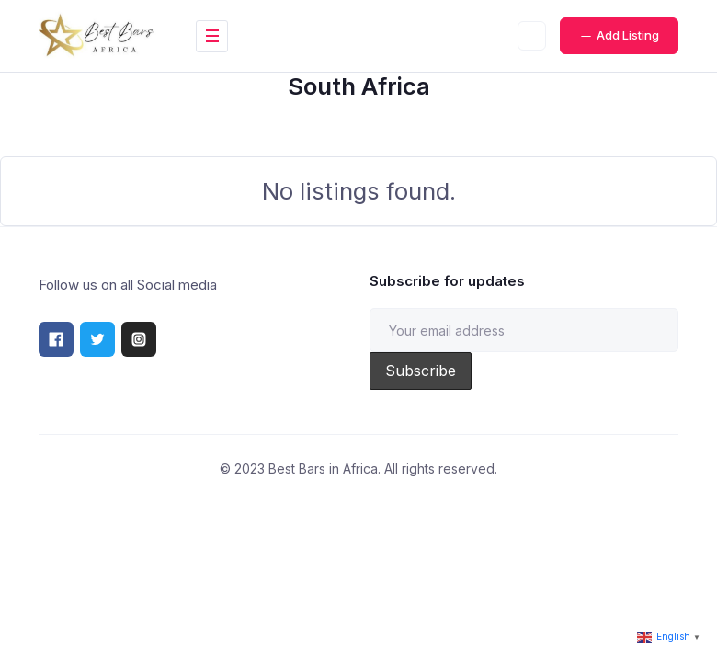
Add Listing (619, 35)
